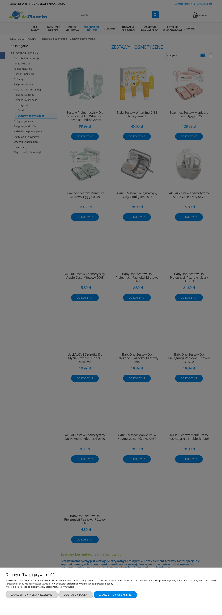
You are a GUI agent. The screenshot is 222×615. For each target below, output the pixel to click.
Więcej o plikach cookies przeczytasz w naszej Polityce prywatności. (40, 586)
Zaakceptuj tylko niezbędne (32, 594)
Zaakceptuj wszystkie (115, 594)
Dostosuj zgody (76, 594)
